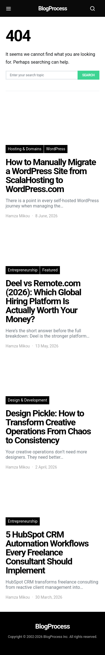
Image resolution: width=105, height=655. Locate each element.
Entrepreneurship (23, 270)
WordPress (55, 149)
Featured (50, 270)
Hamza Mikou (18, 216)
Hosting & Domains (24, 149)
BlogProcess (52, 8)
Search (88, 75)
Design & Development (27, 400)
